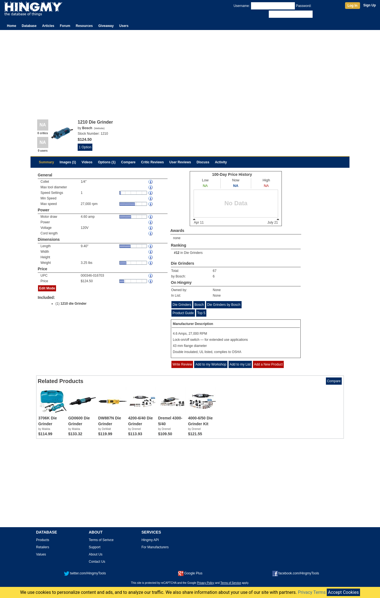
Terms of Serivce (101, 540)
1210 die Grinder (73, 304)
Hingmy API (150, 540)
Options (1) (106, 162)
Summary (46, 162)
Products (42, 540)
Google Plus (190, 573)
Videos (87, 162)
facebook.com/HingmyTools (295, 573)
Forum (65, 26)
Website (99, 128)
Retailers (42, 547)
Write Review (182, 364)
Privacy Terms (312, 592)
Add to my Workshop (210, 364)
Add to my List (240, 364)
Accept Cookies (343, 592)
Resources (84, 26)
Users (123, 26)
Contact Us (97, 562)
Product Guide (183, 313)
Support (94, 547)
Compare (128, 162)
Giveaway (105, 26)
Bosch (199, 305)
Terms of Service (231, 582)
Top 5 (201, 313)
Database (29, 26)
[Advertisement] (190, 72)
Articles (48, 26)
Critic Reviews (152, 162)
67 (214, 271)
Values (41, 554)
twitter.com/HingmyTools (85, 573)
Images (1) (68, 162)
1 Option (85, 147)
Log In (353, 5)
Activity (221, 162)
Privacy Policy (205, 582)
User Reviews (180, 162)
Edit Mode (47, 288)
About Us (95, 554)
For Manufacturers (155, 547)
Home (11, 26)
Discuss (203, 162)
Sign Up (369, 5)
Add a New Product (268, 364)
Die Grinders (193, 253)
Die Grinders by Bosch (223, 305)
